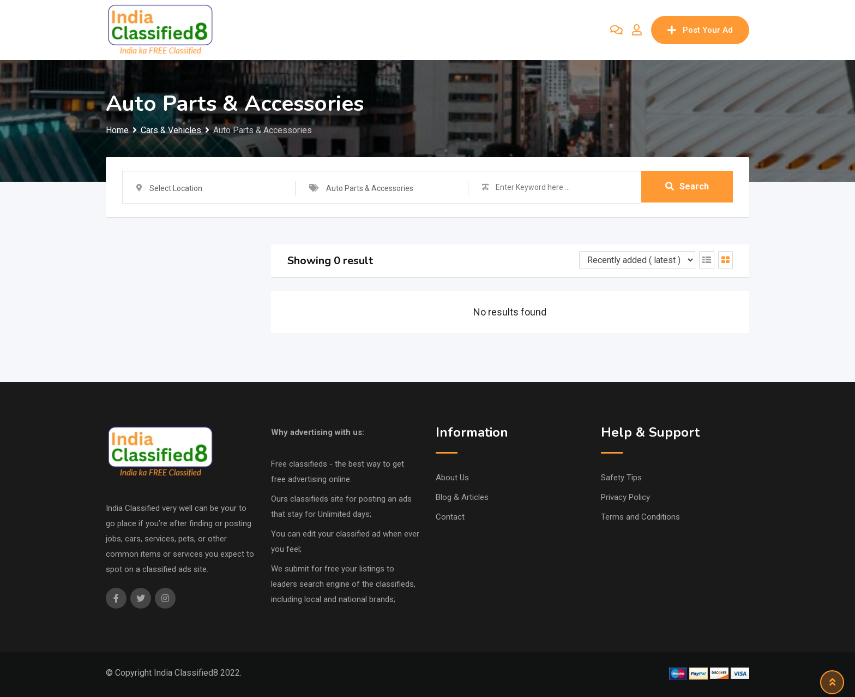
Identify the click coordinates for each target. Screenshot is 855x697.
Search (687, 187)
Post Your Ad (700, 30)
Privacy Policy (625, 497)
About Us (452, 477)
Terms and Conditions (640, 517)
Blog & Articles (462, 497)
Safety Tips (621, 477)
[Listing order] (637, 260)
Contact (450, 517)
